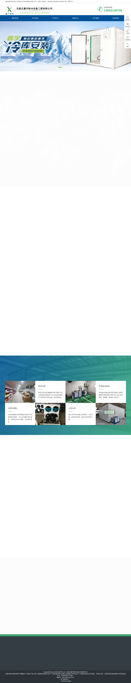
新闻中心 (75, 18)
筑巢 (70, 681)
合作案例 (96, 18)
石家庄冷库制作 (42, 1)
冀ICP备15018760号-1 (68, 677)
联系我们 (116, 18)
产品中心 (55, 18)
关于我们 (35, 18)
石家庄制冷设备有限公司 (54, 1)
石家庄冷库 (33, 1)
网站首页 (15, 18)
